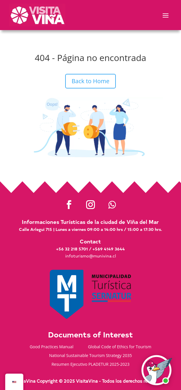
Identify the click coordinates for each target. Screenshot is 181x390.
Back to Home (90, 81)
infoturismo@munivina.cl (90, 256)
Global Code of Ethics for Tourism (119, 347)
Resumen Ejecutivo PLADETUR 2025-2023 (90, 364)
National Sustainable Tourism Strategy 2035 (90, 356)
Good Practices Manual (51, 347)
